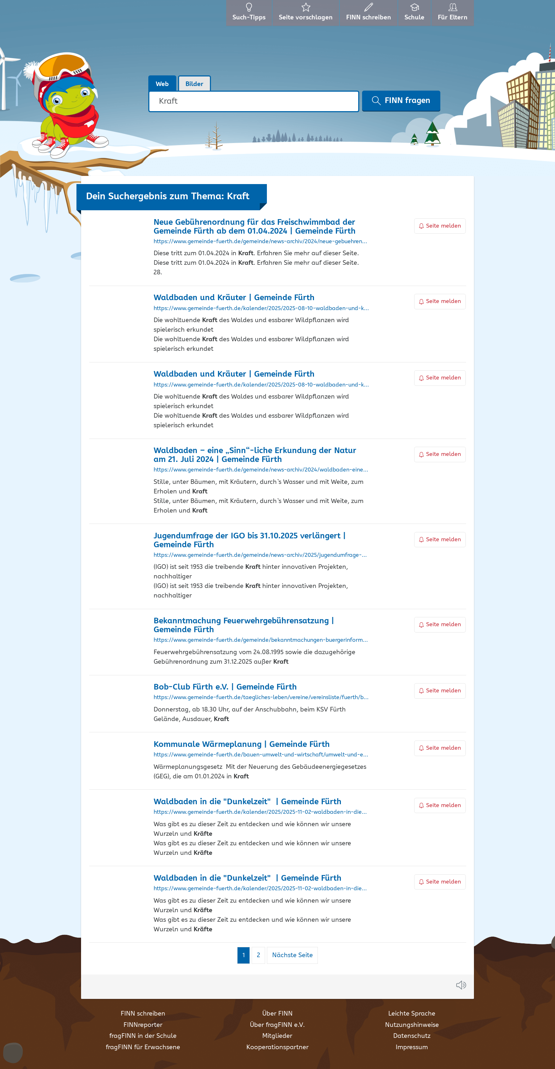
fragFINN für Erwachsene (143, 1047)
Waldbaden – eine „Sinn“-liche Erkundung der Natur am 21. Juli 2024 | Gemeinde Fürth (255, 455)
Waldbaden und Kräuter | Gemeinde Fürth (234, 298)
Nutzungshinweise (412, 1025)
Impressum (412, 1047)
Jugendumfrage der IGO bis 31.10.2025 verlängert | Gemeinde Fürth (250, 540)
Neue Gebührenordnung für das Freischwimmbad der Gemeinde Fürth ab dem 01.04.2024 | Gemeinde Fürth (255, 227)
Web (162, 84)
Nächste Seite (292, 955)
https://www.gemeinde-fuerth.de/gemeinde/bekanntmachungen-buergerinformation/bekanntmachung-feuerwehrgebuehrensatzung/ (261, 640)
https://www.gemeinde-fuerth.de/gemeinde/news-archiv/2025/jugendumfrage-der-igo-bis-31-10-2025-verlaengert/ (261, 555)
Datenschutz (411, 1036)
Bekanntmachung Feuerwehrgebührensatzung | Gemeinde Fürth (244, 625)
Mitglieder (277, 1036)
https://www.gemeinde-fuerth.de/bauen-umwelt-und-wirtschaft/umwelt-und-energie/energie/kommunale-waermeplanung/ (261, 755)
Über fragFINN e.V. (277, 1025)
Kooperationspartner (277, 1047)
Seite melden (440, 226)
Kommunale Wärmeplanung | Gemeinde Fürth (242, 744)
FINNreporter (143, 1025)
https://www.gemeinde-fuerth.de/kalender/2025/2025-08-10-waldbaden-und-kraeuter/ (261, 385)
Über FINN (277, 1014)
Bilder (194, 84)
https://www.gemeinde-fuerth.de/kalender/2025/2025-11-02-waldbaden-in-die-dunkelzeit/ (261, 889)
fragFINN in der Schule (143, 1036)
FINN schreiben (143, 1014)
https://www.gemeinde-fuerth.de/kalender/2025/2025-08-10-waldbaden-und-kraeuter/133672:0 (261, 308)
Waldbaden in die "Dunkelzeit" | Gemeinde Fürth (248, 802)
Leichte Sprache (411, 1014)
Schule (415, 14)
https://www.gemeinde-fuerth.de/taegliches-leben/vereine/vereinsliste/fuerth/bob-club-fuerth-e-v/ (261, 697)
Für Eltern (454, 14)
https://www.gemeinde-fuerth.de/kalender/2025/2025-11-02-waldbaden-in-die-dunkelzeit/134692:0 (261, 812)
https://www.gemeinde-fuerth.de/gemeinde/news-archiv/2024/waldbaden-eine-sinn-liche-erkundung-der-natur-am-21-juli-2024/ (261, 470)
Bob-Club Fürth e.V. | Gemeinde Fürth (225, 687)
